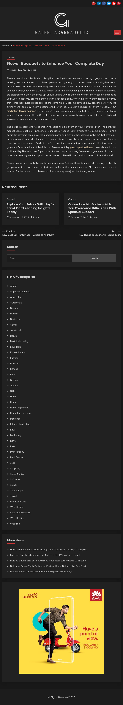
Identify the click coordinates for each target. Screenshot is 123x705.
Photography (17, 451)
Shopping (15, 468)
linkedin (99, 3)
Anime (13, 285)
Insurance (15, 418)
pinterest (119, 3)
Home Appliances (19, 407)
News (13, 440)
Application (16, 297)
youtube (114, 3)
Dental (13, 335)
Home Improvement (21, 413)
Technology (16, 490)
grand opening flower (81, 147)
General (11, 57)
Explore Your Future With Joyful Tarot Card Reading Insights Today (31, 208)
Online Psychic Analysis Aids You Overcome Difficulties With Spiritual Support (92, 208)
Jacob (33, 69)
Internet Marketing (20, 424)
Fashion (14, 357)
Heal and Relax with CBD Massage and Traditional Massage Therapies (48, 549)
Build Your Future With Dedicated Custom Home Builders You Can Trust (48, 566)
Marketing (15, 435)
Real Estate (16, 457)
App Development (20, 291)
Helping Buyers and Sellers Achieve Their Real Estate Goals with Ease (48, 560)
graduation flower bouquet (21, 110)
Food (13, 374)
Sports (13, 484)
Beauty (14, 308)
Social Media (17, 473)
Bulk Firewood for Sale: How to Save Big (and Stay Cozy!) (41, 571)
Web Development (20, 512)
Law (12, 429)
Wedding (15, 523)
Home (13, 401)
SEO (12, 462)
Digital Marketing (19, 341)
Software (15, 479)
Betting (14, 313)
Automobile (16, 302)
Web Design (17, 506)
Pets (12, 446)
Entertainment (18, 352)
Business (15, 319)
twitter (109, 3)
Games (14, 379)
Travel (13, 495)
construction (16, 330)
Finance (14, 363)
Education (15, 346)
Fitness (14, 368)
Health (13, 396)
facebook (104, 3)
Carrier (13, 324)
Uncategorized (18, 501)
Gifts (12, 391)
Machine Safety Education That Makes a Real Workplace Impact (45, 554)
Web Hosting (17, 518)
